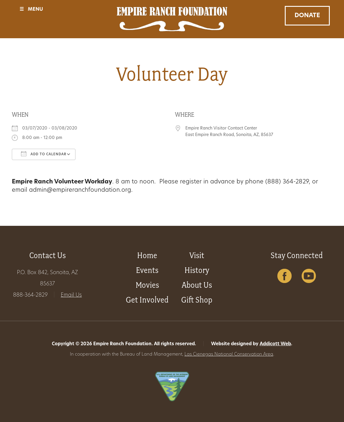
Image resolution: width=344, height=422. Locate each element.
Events (147, 270)
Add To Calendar (43, 153)
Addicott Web (275, 344)
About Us (197, 285)
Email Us (71, 295)
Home (147, 255)
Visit (196, 255)
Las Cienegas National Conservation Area (228, 354)
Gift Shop (196, 300)
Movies (147, 285)
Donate (307, 16)
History (196, 270)
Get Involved (147, 300)
